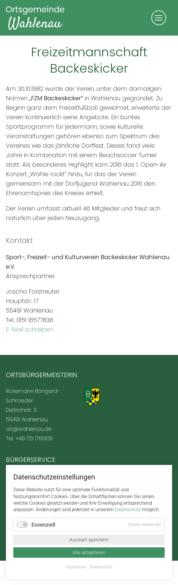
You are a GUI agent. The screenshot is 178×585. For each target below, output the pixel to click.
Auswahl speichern (88, 540)
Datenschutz (128, 509)
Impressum (75, 567)
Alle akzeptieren (89, 552)
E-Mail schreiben (29, 329)
